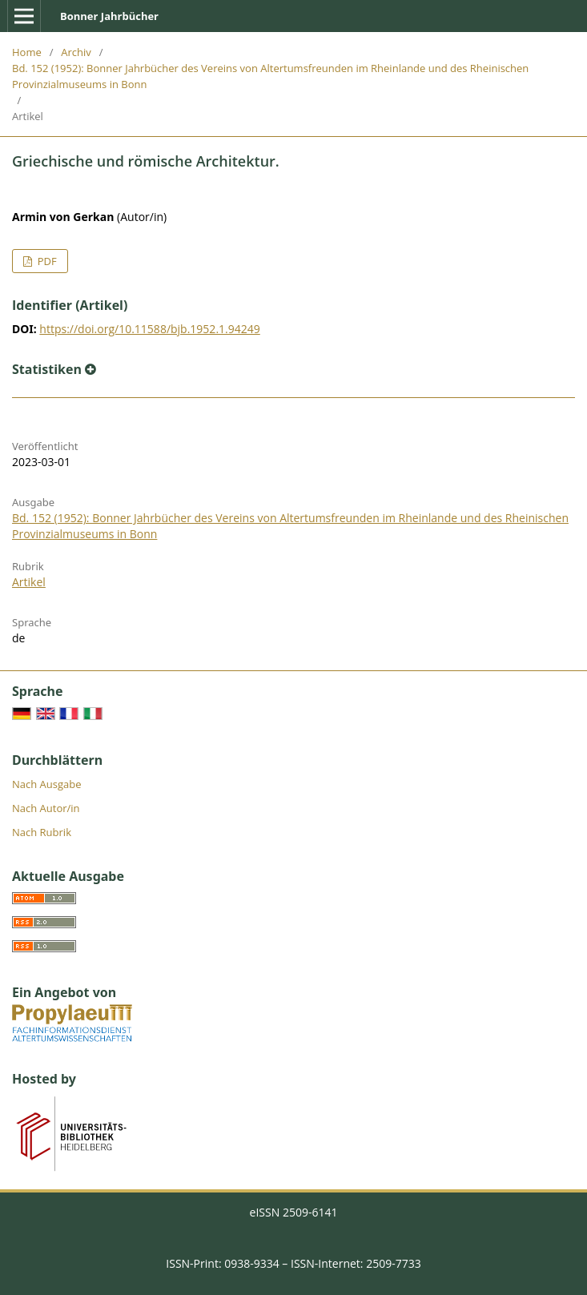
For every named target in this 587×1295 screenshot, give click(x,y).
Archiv (76, 52)
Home (27, 52)
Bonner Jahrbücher (109, 16)
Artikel (29, 581)
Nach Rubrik (41, 832)
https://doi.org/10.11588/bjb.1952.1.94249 (149, 328)
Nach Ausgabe (47, 784)
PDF (45, 261)
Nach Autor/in (46, 808)
